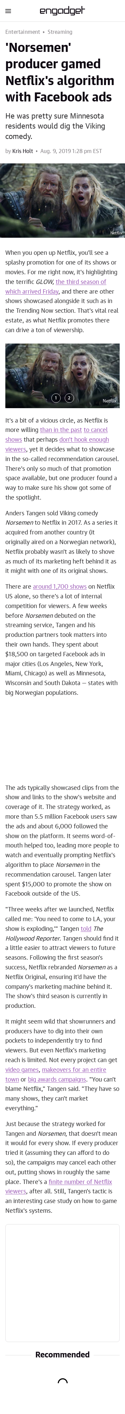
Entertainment (22, 32)
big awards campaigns (57, 1080)
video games (22, 1070)
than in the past (61, 430)
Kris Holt (22, 151)
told (86, 929)
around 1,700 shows (60, 587)
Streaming (60, 32)
